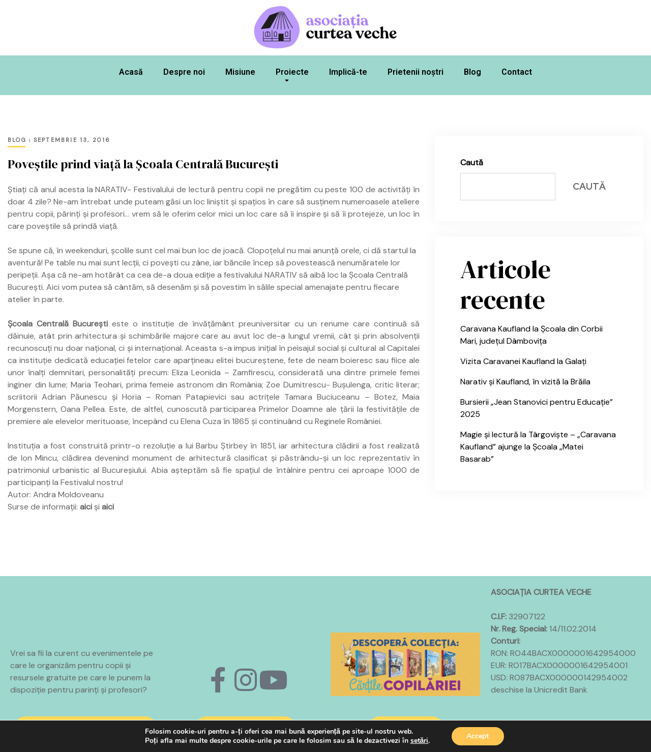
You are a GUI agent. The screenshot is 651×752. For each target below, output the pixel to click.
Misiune (240, 72)
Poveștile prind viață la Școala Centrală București (143, 164)
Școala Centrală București (58, 323)
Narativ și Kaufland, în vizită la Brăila (525, 381)
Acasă (131, 72)
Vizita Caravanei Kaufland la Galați (523, 361)
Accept (477, 736)
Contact (516, 72)
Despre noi (184, 72)
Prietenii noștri (415, 72)
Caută (471, 162)
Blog (472, 72)
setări (419, 740)
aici (86, 506)
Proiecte (292, 77)
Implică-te (348, 72)
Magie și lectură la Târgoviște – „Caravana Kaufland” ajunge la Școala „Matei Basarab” (538, 446)
